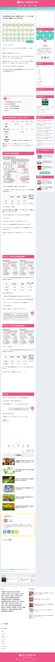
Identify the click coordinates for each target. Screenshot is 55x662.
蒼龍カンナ (43, 125)
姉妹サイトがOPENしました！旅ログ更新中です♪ (27, 8)
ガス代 (39, 75)
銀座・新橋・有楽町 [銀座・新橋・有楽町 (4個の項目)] (4, 611)
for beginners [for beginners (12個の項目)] (4, 593)
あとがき (6, 110)
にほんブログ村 (5, 421)
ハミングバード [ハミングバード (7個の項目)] (11, 603)
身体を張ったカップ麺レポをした (45, 108)
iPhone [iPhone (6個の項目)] (12, 593)
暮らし (25, 5)
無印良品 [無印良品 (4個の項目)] (10, 609)
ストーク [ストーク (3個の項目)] (6, 603)
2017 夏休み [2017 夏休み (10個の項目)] (3, 591)
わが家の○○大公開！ (10, 48)
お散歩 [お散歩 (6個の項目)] (21, 595)
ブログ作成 (35, 5)
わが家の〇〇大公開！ (30, 452)
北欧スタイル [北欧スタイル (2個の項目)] (3, 607)
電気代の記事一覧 (45, 172)
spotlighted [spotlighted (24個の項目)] (7, 595)
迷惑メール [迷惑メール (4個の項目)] (20, 609)
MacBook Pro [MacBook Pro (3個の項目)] (17, 593)
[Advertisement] (18, 84)
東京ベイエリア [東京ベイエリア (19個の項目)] (4, 609)
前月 (3, 189)
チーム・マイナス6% (16, 313)
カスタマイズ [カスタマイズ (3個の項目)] (14, 601)
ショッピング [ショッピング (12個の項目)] (22, 601)
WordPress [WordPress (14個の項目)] (12, 595)
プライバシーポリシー (27, 659)
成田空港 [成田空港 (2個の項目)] (23, 607)
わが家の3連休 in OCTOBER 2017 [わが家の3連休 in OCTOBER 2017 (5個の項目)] (7, 599)
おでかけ (29, 5)
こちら (41, 112)
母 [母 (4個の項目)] (7, 609)
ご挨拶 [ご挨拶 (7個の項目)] (6, 597)
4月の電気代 (16, 53)
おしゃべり (20, 5)
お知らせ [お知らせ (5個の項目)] (3, 597)
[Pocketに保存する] (28, 446)
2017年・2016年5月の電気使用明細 (12, 106)
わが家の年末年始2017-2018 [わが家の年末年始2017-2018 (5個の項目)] (6, 601)
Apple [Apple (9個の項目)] (14, 591)
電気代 (33, 450)
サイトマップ (19, 659)
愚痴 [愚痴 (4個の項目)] (20, 607)
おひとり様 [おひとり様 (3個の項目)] (17, 595)
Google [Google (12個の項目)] (8, 593)
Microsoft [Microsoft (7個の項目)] (22, 593)
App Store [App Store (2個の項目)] (18, 591)
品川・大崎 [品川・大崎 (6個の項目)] (14, 607)
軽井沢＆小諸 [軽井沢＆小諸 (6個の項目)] (15, 609)
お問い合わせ (36, 659)
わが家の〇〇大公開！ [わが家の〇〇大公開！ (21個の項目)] (16, 599)
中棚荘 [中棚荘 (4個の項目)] (6, 605)
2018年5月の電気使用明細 (10, 104)
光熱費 (39, 70)
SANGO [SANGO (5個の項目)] (3, 595)
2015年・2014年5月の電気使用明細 (12, 108)
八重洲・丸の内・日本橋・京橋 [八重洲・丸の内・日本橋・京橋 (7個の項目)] (16, 605)
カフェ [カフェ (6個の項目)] (18, 601)
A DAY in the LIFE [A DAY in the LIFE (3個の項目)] (9, 591)
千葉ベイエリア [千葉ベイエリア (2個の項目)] (9, 607)
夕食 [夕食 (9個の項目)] (17, 607)
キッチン (39, 68)
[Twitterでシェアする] (9, 446)
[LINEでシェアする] (23, 446)
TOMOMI (42, 121)
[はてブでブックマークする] (18, 446)
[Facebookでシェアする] (14, 446)
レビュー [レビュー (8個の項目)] (3, 605)
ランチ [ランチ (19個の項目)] (21, 603)
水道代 (39, 77)
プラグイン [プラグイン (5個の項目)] (16, 603)
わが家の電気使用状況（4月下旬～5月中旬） (13, 102)
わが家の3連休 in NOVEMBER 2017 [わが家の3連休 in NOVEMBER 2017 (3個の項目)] (14, 597)
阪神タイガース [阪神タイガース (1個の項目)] (11, 611)
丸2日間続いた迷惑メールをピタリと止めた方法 (45, 140)
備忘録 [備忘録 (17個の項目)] (10, 605)
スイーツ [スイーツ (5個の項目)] (3, 603)
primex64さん (11, 302)
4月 (22, 302)
